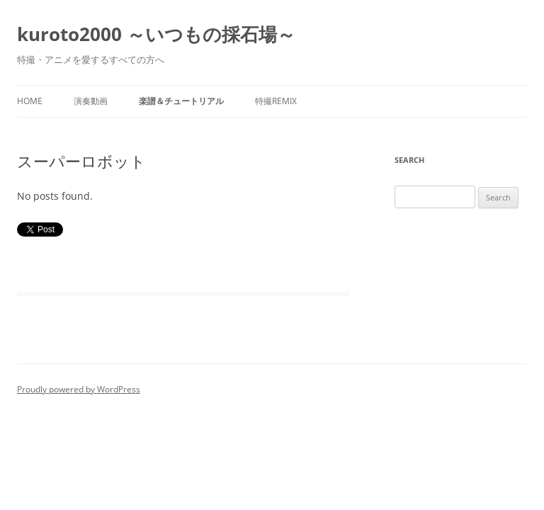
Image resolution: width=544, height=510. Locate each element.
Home (29, 101)
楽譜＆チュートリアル (181, 101)
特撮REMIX (276, 101)
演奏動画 (91, 101)
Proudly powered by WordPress (78, 389)
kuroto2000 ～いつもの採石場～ (156, 34)
